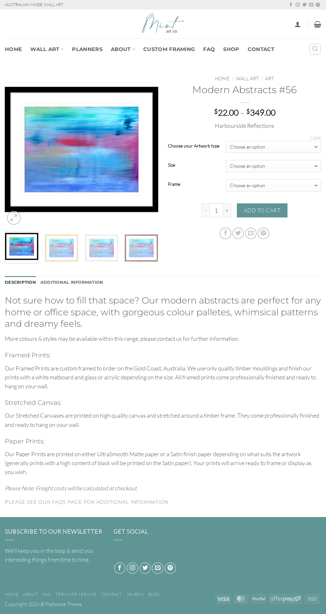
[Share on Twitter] (238, 233)
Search (135, 594)
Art (269, 79)
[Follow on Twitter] (304, 5)
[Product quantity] (216, 210)
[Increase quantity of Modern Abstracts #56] (227, 210)
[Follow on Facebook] (291, 5)
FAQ (209, 49)
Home (13, 49)
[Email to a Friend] (251, 233)
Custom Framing (169, 49)
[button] (297, 24)
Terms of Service (75, 594)
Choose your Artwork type (193, 146)
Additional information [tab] (76, 283)
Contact (261, 49)
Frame (174, 184)
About (123, 49)
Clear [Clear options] (315, 138)
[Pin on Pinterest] (263, 233)
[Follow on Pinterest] (318, 5)
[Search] (315, 49)
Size (171, 165)
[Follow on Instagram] (298, 5)
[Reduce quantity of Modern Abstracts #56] (205, 210)
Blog (154, 594)
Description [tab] (21, 283)
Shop (231, 49)
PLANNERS (87, 49)
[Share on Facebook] (225, 233)
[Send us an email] (311, 5)
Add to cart (262, 210)
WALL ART (47, 49)
